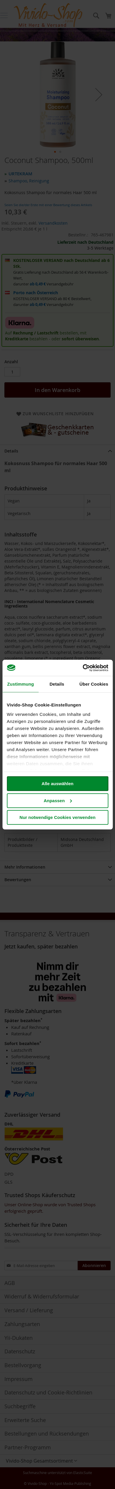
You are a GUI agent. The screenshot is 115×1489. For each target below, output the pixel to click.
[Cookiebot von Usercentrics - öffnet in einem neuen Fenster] (82, 668)
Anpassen (58, 800)
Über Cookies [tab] (93, 684)
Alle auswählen (57, 783)
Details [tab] (56, 684)
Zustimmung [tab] (20, 684)
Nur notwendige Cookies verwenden (57, 817)
